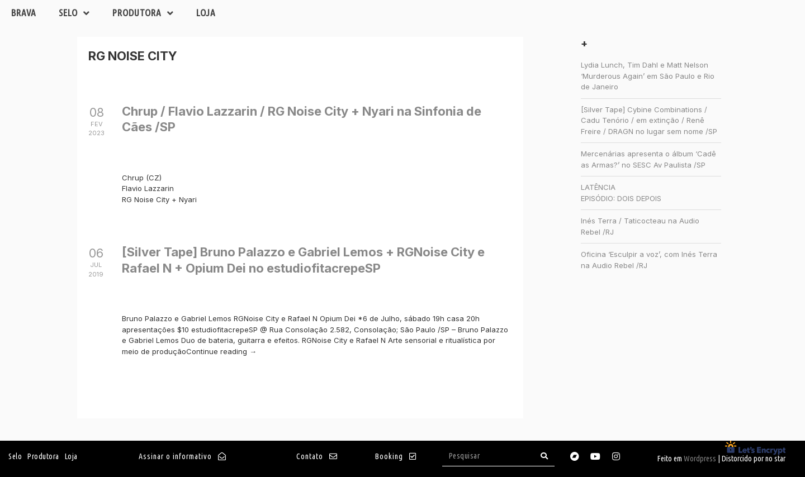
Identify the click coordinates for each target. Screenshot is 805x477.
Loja (206, 12)
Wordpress (700, 458)
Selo (74, 13)
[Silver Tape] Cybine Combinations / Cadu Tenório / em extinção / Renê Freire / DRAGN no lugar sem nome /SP (649, 120)
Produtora (143, 13)
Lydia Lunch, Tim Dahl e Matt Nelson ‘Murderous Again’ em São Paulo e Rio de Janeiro (647, 75)
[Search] (544, 456)
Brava (23, 12)
